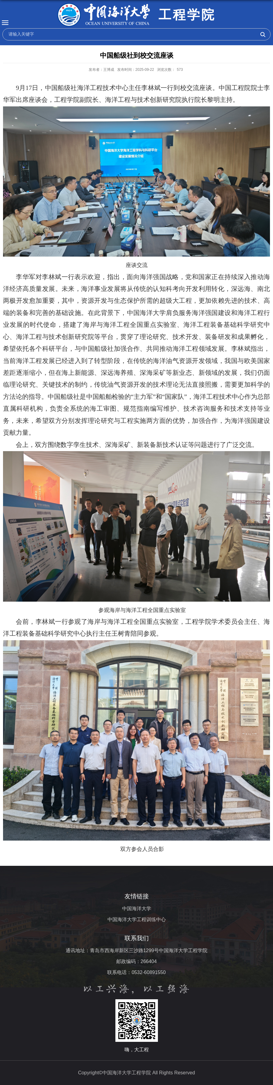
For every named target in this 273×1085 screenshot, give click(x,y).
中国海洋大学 (136, 908)
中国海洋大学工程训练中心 (136, 919)
